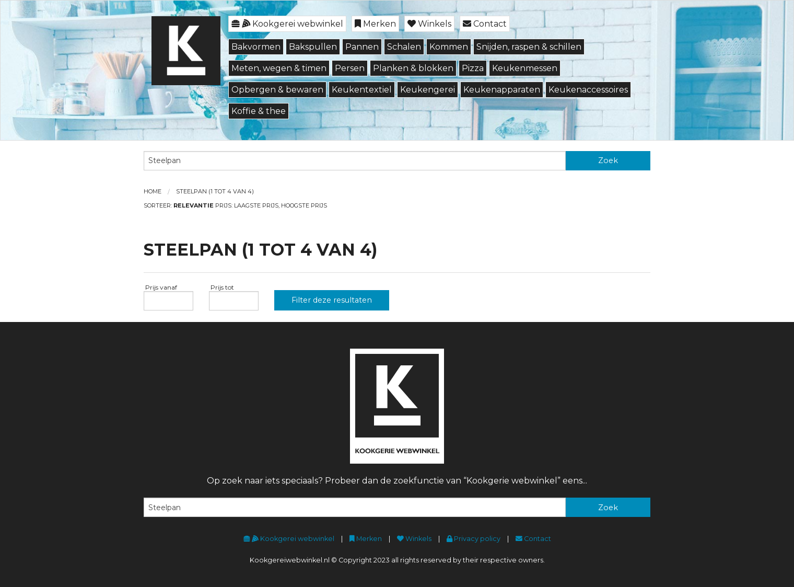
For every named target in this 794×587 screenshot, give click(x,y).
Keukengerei (427, 90)
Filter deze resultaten (331, 300)
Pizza (473, 68)
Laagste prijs (256, 205)
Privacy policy (473, 539)
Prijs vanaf (160, 287)
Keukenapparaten (501, 90)
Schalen (404, 47)
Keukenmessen (524, 68)
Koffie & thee (258, 111)
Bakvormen (256, 47)
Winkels (429, 24)
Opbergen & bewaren (277, 90)
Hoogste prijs (304, 205)
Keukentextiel (362, 90)
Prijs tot (221, 287)
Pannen (362, 47)
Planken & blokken (413, 68)
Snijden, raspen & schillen (528, 47)
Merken (375, 24)
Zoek (608, 160)
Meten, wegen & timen (278, 68)
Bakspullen (313, 47)
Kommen (448, 47)
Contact (485, 24)
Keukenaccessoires (588, 90)
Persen (350, 68)
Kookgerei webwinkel (287, 24)
